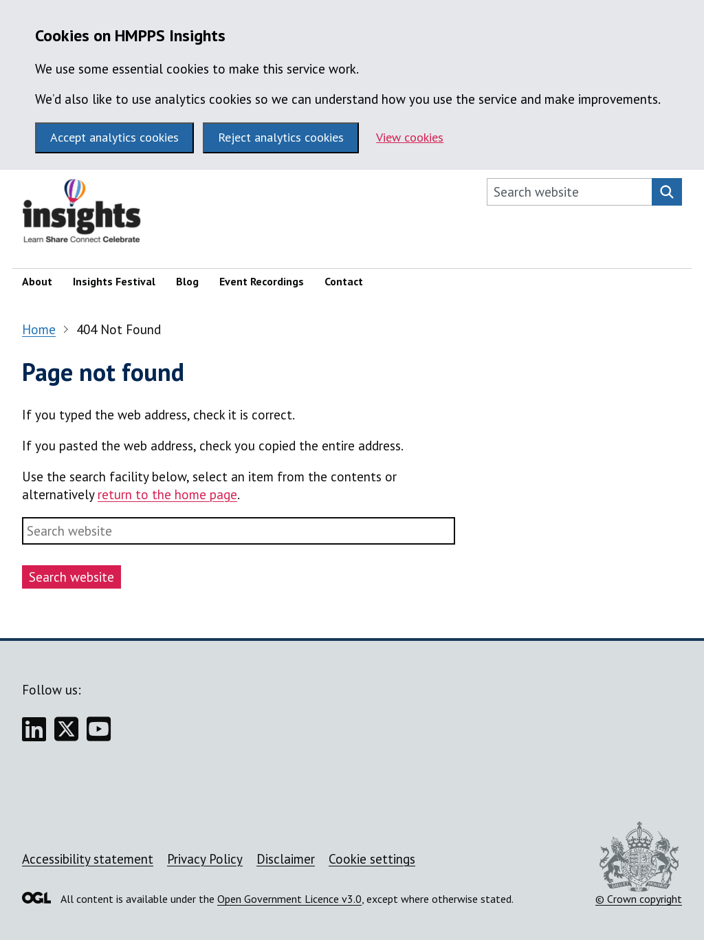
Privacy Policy (205, 859)
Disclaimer (285, 859)
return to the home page (167, 494)
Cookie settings (372, 859)
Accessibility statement (87, 859)
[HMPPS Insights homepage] (91, 214)
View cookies (409, 137)
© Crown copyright (638, 864)
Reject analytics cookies (281, 137)
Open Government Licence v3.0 (289, 899)
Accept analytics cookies (114, 137)
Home (39, 329)
